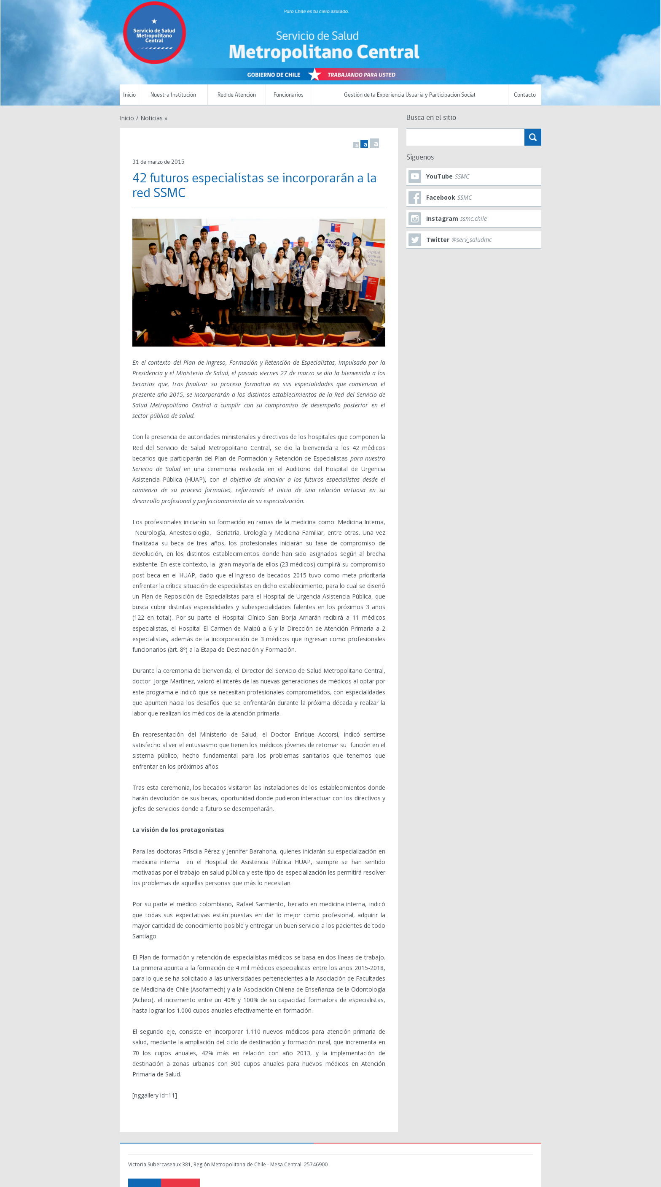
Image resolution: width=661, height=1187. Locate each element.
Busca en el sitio (431, 118)
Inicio (129, 95)
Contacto (525, 95)
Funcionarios (289, 95)
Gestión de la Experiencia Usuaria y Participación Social (410, 95)
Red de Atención (237, 95)
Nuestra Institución (173, 95)
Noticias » (153, 118)
